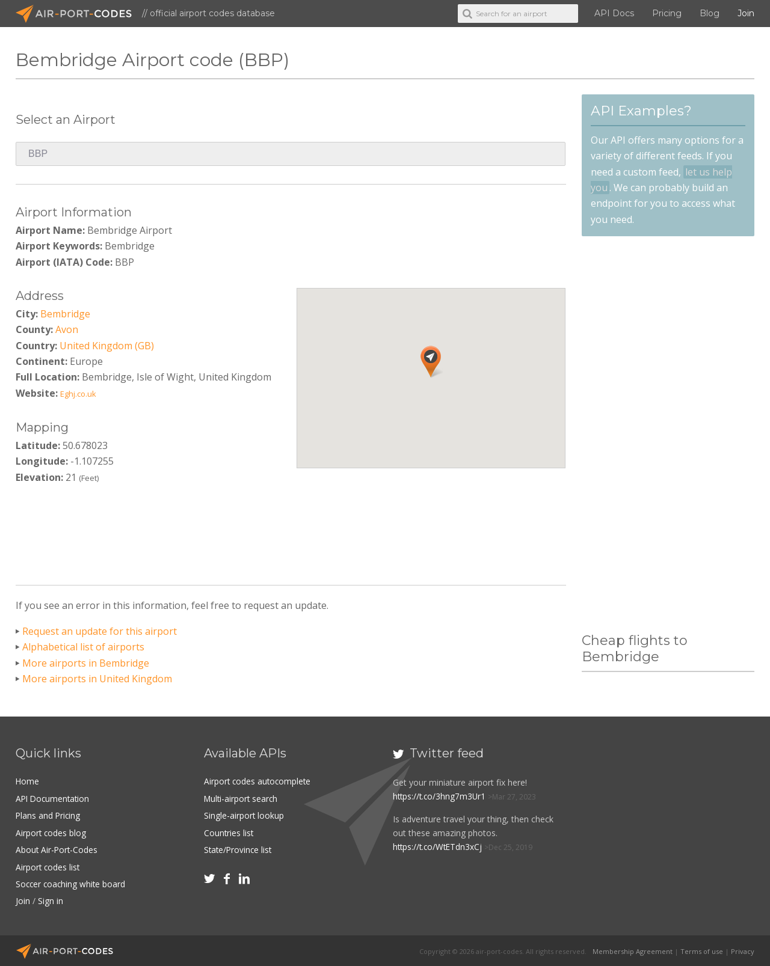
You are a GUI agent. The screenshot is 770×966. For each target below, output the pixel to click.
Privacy (742, 949)
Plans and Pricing (49, 815)
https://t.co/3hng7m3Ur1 (440, 796)
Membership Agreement (633, 949)
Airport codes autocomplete (258, 781)
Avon (66, 329)
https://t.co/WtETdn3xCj (439, 846)
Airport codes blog (51, 832)
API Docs (614, 13)
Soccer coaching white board (72, 882)
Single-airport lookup (244, 815)
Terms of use (701, 949)
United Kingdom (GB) (107, 345)
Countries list (229, 832)
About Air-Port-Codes (57, 849)
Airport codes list (48, 866)
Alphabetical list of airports (83, 646)
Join (746, 13)
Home (28, 781)
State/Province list (239, 849)
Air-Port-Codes (79, 14)
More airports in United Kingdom (97, 678)
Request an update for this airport (99, 631)
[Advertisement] (291, 531)
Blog (709, 13)
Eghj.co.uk (78, 393)
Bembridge (65, 313)
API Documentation (54, 798)
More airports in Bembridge (85, 663)
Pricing (667, 13)
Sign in (50, 899)
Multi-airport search (242, 798)
